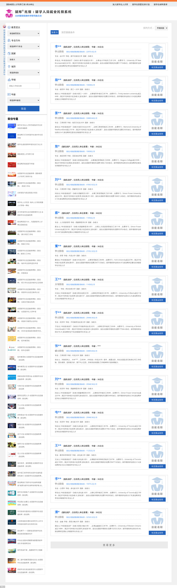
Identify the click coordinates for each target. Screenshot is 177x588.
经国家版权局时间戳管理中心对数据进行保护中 (4, 50)
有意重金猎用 (157, 67)
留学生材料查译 (160, 4)
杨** (58, 80)
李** (58, 46)
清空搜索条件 (68, 32)
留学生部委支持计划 (141, 4)
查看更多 (109, 545)
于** (58, 312)
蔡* (57, 213)
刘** (58, 179)
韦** (58, 412)
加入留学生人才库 (120, 4)
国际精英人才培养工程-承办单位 (20, 4)
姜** (58, 113)
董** (58, 246)
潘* (57, 512)
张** (58, 346)
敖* (57, 146)
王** (58, 279)
